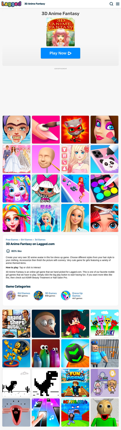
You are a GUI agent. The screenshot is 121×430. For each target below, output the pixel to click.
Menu (118, 4)
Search (111, 4)
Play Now (58, 53)
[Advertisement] (60, 92)
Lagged (12, 4)
